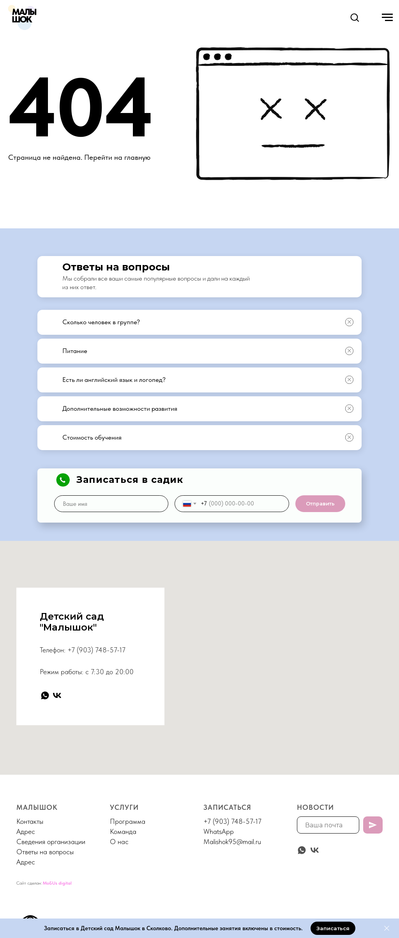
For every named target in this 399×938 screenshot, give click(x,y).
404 (80, 107)
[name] (111, 503)
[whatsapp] (45, 695)
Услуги (124, 807)
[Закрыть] (386, 928)
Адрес (25, 831)
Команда (123, 831)
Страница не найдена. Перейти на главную (79, 157)
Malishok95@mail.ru (232, 841)
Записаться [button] (227, 807)
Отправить (320, 504)
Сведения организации (50, 841)
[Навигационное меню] (387, 17)
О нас (119, 841)
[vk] (57, 695)
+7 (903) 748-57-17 (96, 650)
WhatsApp (218, 831)
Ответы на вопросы (45, 852)
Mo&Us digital (57, 883)
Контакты (29, 821)
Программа (127, 821)
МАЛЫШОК (37, 807)
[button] (354, 17)
